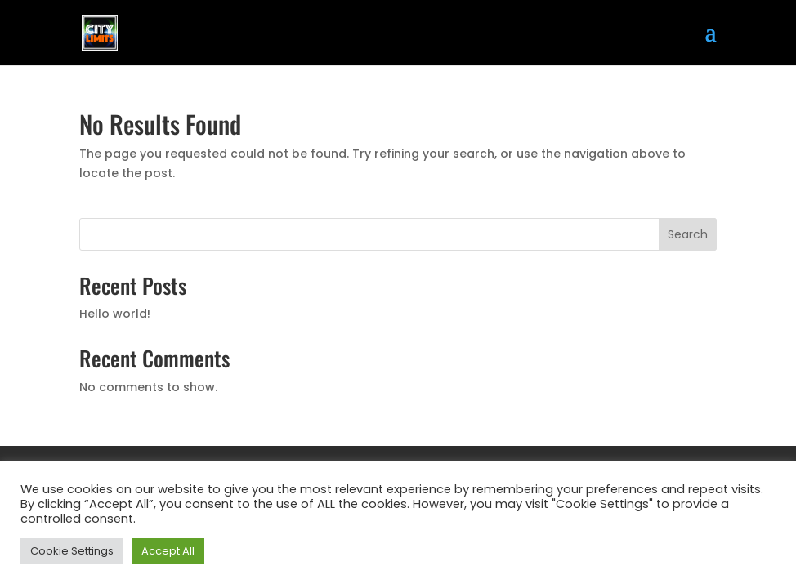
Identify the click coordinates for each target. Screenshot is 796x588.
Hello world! (114, 313)
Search (688, 234)
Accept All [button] (168, 551)
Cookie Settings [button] (72, 551)
